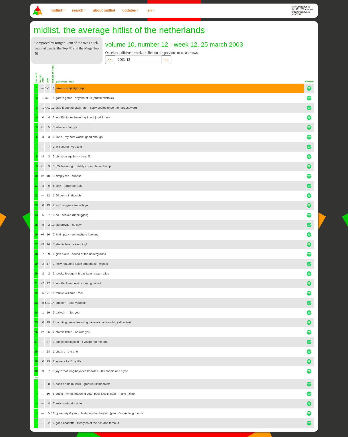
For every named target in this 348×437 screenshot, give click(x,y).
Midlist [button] (56, 10)
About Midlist (104, 10)
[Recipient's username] (138, 59)
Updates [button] (129, 10)
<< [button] (110, 59)
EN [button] (150, 10)
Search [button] (77, 10)
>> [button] (166, 59)
